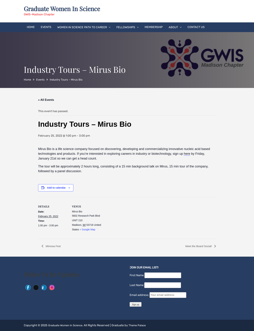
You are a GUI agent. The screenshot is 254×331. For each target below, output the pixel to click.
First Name (137, 275)
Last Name (137, 285)
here (187, 153)
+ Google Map (87, 229)
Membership (154, 27)
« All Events (46, 99)
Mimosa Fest (53, 245)
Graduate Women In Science (64, 8)
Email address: (140, 295)
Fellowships (125, 27)
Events (46, 27)
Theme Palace (141, 325)
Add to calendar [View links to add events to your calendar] (56, 187)
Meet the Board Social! (198, 245)
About (173, 27)
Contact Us (196, 27)
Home (31, 27)
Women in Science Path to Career (82, 27)
